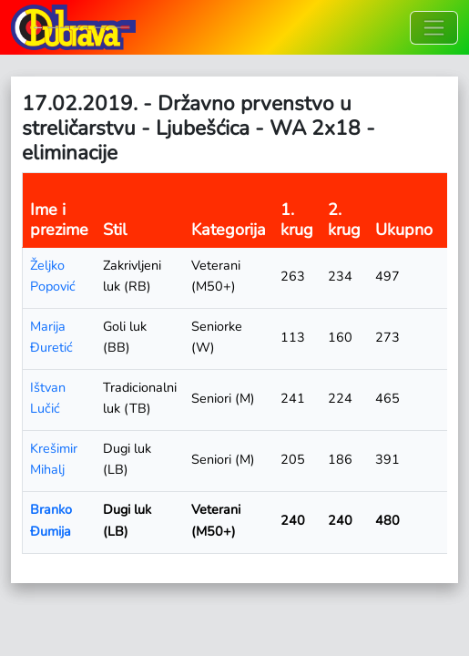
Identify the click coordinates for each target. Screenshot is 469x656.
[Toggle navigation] (434, 28)
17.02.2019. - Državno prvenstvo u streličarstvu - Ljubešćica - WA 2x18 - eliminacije (198, 128)
